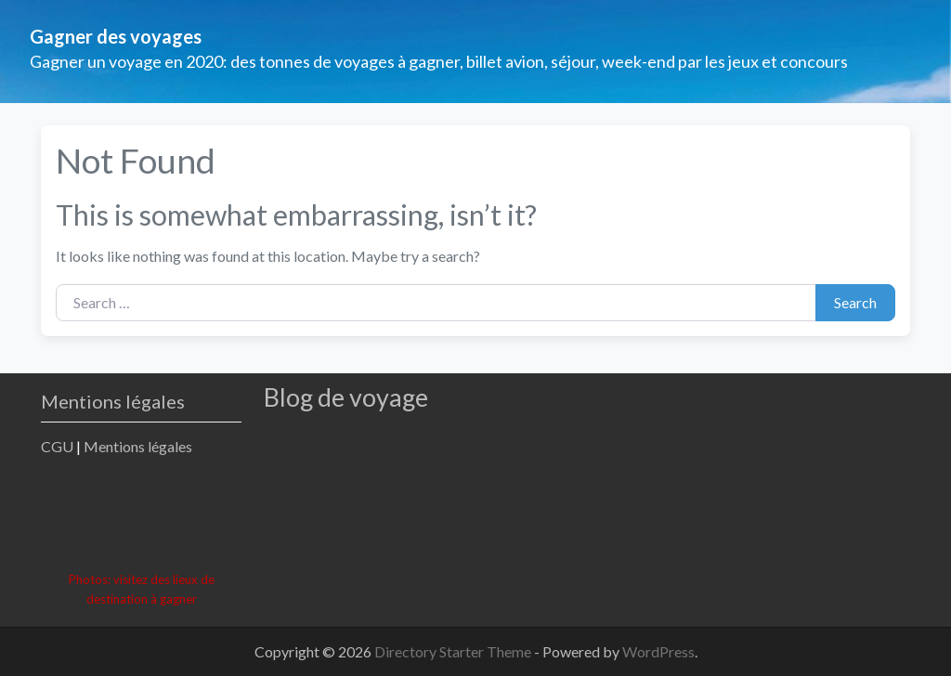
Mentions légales (138, 446)
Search (855, 302)
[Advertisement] (379, 516)
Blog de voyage (346, 397)
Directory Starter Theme (454, 651)
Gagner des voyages (116, 36)
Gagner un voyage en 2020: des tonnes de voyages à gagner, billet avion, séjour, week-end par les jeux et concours (439, 61)
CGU (57, 446)
